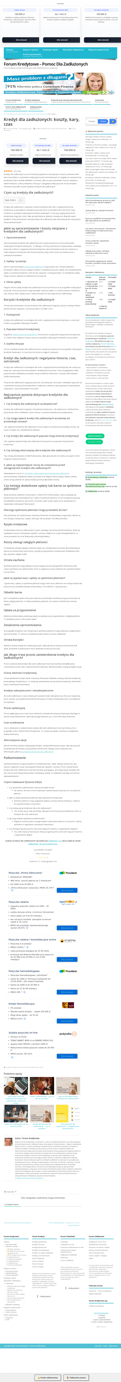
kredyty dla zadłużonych (34, 267)
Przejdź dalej (111, 283)
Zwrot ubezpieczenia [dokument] (14, 1301)
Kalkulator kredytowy (13, 1305)
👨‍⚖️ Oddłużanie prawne (76, 1378)
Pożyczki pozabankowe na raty (72, 1247)
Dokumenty (9, 1283)
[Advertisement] (101, 521)
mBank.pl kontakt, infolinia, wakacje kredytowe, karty (97, 252)
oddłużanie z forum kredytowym (42, 844)
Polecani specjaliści (12, 1275)
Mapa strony (113, 1346)
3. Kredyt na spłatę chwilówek (90, 295)
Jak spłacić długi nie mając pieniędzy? (99, 164)
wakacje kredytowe (106, 420)
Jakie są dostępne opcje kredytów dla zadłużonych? (68, 1097)
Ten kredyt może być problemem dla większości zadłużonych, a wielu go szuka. (16, 1099)
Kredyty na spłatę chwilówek (42, 1253)
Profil (7, 1320)
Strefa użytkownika (32, 55)
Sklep (91, 1258)
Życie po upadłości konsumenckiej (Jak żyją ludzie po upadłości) (100, 219)
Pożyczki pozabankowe (14, 1265)
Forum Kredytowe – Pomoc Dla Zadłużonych (46, 64)
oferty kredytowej (107, 344)
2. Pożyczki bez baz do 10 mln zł (91, 288)
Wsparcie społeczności (98, 49)
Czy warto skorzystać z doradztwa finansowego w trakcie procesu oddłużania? (100, 230)
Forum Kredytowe (11, 129)
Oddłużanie (92, 491)
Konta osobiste (37, 1261)
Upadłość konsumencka (98, 1244)
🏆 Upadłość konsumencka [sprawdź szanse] (15, 1252)
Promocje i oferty (94, 442)
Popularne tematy (11, 1246)
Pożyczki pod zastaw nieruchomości (71, 101)
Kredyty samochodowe (40, 1256)
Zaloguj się (9, 1318)
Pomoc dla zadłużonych (16, 108)
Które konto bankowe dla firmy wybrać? (18, 1223)
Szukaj (103, 121)
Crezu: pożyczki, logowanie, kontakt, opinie (97, 242)
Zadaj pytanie (36, 108)
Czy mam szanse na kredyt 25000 (98, 158)
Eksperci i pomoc (30, 49)
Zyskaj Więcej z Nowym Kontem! (99, 210)
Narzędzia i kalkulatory (73, 49)
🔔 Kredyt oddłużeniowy (48, 1378)
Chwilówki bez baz (67, 1244)
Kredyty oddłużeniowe (42, 129)
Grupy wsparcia (11, 1310)
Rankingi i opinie (50, 49)
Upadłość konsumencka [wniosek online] (14, 1291)
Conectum (102, 101)
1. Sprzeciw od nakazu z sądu (91, 283)
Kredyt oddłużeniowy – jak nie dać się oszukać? (42, 1097)
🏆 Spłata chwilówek (13, 1249)
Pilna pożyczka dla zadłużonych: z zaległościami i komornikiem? (68, 1126)
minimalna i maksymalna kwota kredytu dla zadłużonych (46, 473)
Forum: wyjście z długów (98, 1256)
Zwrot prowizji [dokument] (15, 1298)
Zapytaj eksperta (103, 307)
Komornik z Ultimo (92, 153)
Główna (12, 50)
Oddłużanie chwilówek (68, 1255)
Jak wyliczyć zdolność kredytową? (97, 177)
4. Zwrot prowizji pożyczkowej (90, 301)
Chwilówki (64, 1242)
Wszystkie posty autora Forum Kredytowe (30, 1178)
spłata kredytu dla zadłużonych (24, 334)
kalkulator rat (55, 841)
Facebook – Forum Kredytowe (100, 1291)
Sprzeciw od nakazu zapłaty (99, 1247)
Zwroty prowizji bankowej (98, 1250)
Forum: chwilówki (66, 1260)
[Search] (92, 121)
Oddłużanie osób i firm (97, 1242)
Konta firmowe (37, 1264)
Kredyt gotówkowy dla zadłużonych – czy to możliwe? (42, 1126)
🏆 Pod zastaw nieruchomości (16, 1255)
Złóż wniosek (21, 40)
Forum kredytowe (13, 101)
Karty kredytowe (38, 1258)
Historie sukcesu (11, 1312)
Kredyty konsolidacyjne (14, 1259)
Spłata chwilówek (95, 1294)
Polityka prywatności (96, 1306)
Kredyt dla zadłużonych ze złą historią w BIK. (16, 1125)
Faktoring (63, 1257)
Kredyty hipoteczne (13, 1257)
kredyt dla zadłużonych (13, 1067)
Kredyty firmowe (12, 1263)
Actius (105, 1346)
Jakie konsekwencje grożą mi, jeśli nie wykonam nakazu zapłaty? (100, 201)
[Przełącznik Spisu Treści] (19, 200)
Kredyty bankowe (36, 101)
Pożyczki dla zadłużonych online (32, 1067)
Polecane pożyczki (12, 1271)
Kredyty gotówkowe (13, 1261)
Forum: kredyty (37, 1267)
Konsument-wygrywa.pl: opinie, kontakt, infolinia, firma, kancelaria (100, 262)
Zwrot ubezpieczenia (96, 1253)
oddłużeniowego (107, 404)
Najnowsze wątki (11, 1244)
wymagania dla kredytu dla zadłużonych (37, 751)
